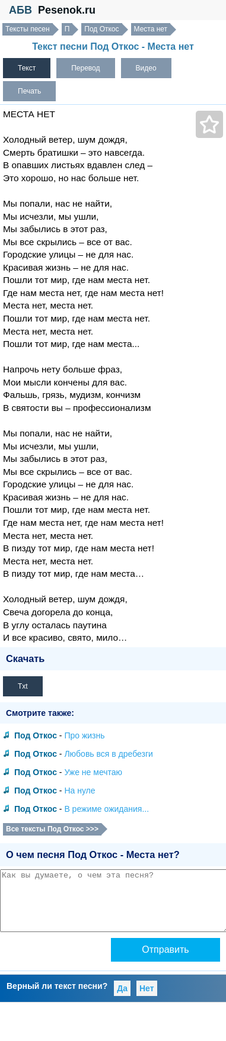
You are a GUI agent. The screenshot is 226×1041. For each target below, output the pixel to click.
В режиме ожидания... (106, 809)
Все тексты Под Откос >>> (52, 829)
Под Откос (101, 29)
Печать (29, 91)
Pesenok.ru (67, 10)
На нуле (79, 790)
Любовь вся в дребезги (108, 754)
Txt (23, 686)
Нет (146, 988)
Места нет (151, 29)
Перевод (85, 68)
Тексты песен (27, 29)
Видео (146, 68)
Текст (27, 68)
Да (122, 988)
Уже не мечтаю (93, 772)
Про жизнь (84, 735)
